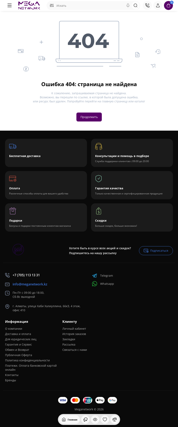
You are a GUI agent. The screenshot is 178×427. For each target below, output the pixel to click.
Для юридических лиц (20, 339)
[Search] (128, 5)
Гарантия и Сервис (18, 344)
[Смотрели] (85, 419)
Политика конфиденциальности (27, 360)
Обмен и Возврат (17, 350)
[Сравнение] (114, 419)
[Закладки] (105, 419)
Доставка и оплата (18, 334)
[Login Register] (157, 5)
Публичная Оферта (18, 355)
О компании (13, 329)
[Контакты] (147, 5)
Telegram (102, 275)
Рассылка (68, 344)
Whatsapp (103, 283)
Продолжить (89, 117)
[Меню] (9, 5)
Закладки (68, 339)
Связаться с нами (74, 350)
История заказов (74, 334)
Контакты (11, 375)
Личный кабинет (74, 329)
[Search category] (51, 5)
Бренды (10, 380)
